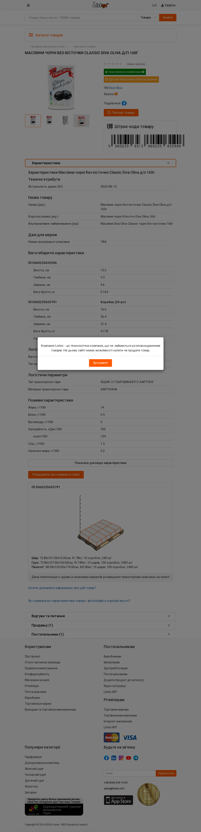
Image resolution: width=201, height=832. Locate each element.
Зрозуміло (100, 363)
